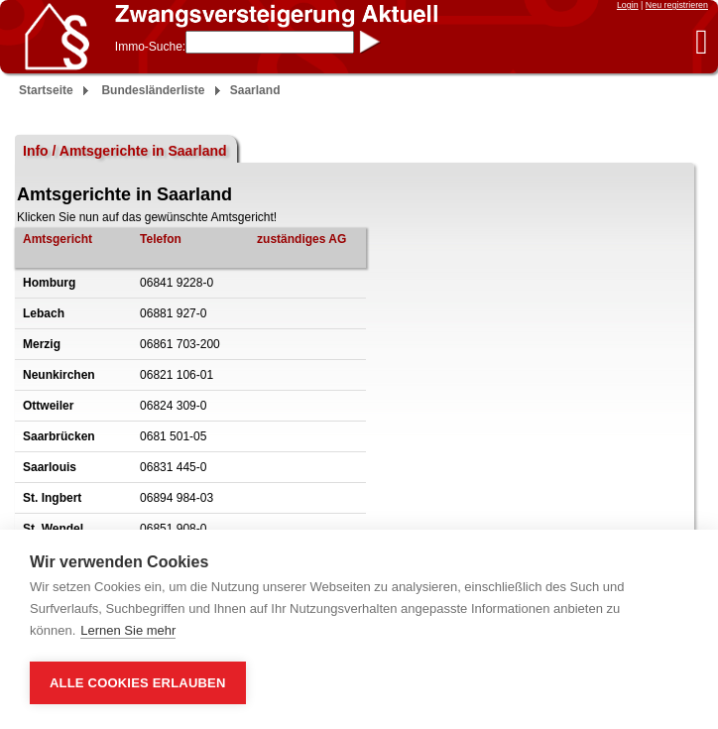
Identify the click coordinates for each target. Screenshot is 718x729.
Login (628, 5)
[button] (701, 41)
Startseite (46, 90)
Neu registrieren (677, 5)
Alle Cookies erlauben (138, 682)
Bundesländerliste (152, 90)
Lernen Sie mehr (128, 630)
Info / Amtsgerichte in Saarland (125, 151)
